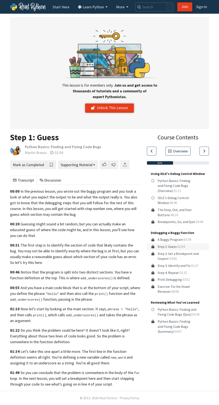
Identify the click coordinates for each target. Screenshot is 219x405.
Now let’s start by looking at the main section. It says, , (80, 308)
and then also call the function (91, 293)
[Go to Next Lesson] (204, 151)
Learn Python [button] (91, 6)
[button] (104, 164)
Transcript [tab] (23, 180)
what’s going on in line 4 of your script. (82, 384)
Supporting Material (76, 164)
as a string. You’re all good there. (83, 363)
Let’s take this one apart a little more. (51, 351)
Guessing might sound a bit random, (49, 224)
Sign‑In (201, 6)
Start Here (61, 6)
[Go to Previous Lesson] (151, 151)
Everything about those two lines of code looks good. (53, 336)
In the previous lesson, (38, 191)
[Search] (154, 7)
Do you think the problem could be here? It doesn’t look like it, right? (75, 330)
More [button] (120, 6)
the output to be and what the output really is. (86, 197)
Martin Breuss (36, 152)
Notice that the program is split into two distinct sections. (67, 272)
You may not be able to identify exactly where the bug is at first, (69, 250)
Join (184, 6)
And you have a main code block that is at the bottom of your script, (75, 287)
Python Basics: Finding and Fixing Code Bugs (63, 146)
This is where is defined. (94, 277)
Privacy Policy (129, 398)
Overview (178, 151)
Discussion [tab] (50, 180)
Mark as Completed (28, 164)
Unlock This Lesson (109, 107)
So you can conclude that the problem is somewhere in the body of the (77, 372)
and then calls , (28, 314)
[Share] (125, 164)
